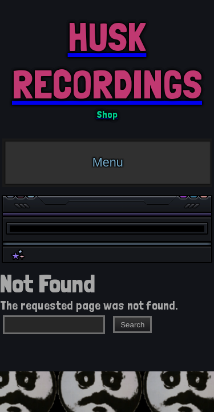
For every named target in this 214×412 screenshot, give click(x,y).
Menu (107, 162)
